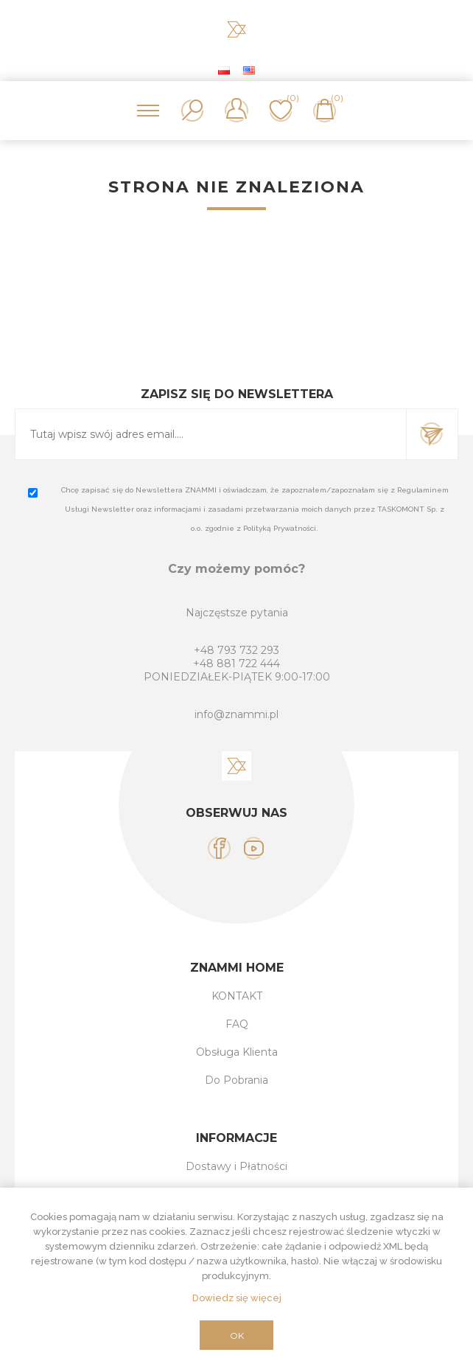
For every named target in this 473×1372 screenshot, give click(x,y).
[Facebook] (219, 848)
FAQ (236, 1024)
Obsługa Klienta (237, 1052)
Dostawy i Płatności (236, 1166)
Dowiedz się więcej (236, 1297)
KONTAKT (236, 996)
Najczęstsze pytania (237, 612)
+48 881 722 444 (236, 663)
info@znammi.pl (236, 714)
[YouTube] (254, 848)
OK (237, 1335)
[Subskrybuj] (210, 434)
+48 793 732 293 (236, 650)
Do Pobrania (236, 1080)
